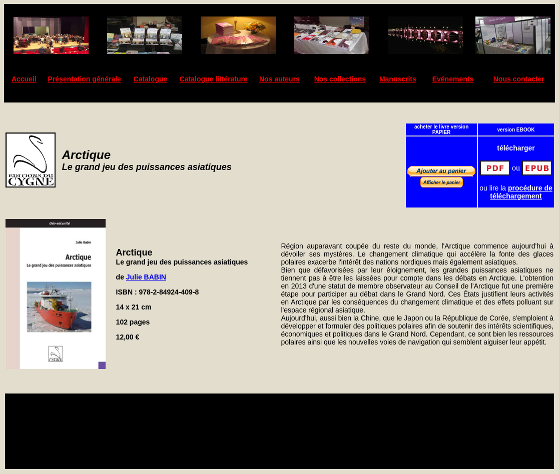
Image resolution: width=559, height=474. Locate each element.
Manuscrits (397, 79)
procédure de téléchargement (521, 192)
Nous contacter (518, 79)
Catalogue (151, 79)
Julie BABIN (146, 277)
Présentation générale (84, 79)
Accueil (24, 79)
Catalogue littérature (214, 79)
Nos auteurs (279, 79)
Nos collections (340, 79)
